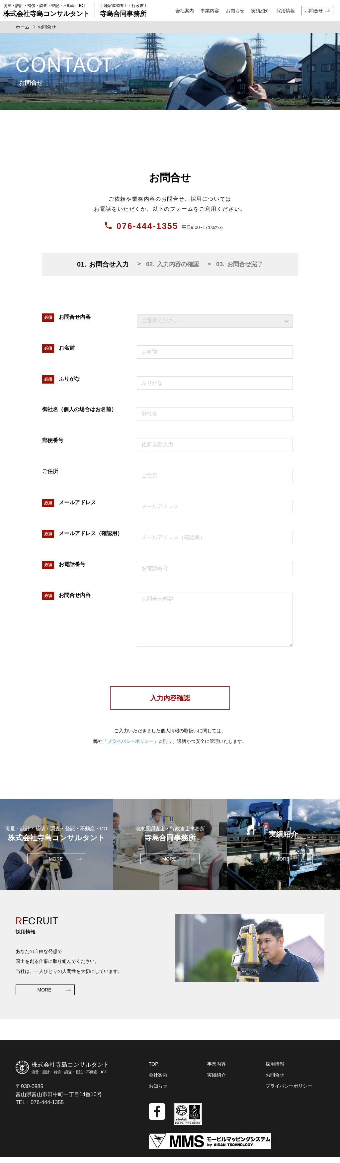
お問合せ (313, 10)
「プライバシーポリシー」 (130, 741)
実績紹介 (260, 10)
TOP (153, 1064)
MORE (44, 989)
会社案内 (184, 10)
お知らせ (235, 10)
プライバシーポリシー (289, 1086)
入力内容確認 (170, 698)
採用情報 (285, 10)
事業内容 (210, 10)
